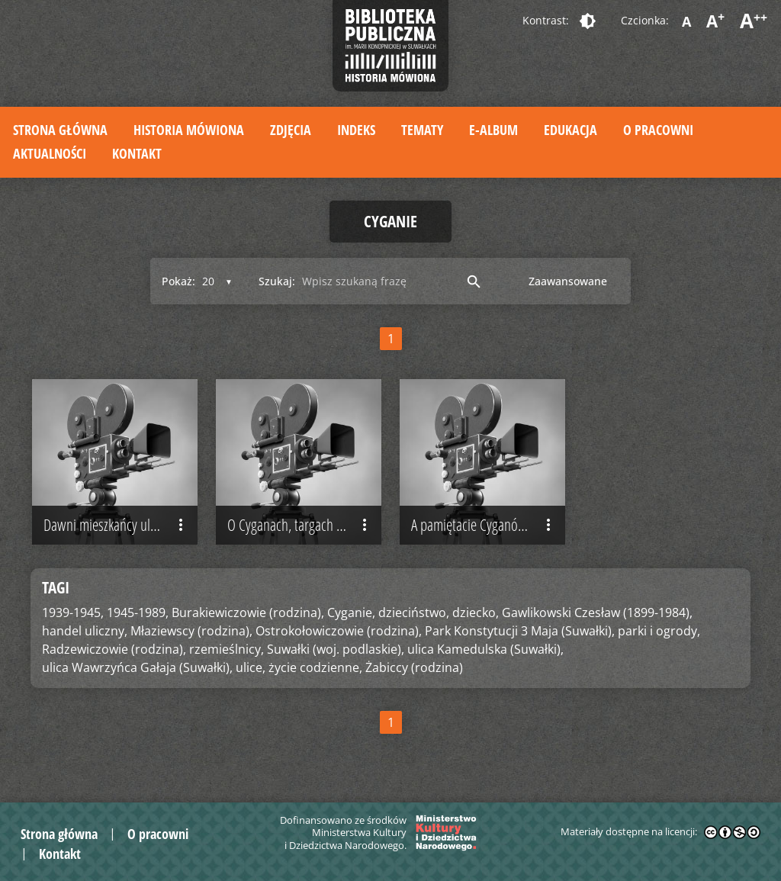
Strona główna (60, 130)
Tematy (422, 130)
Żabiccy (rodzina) (414, 667)
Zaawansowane (568, 281)
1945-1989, (138, 612)
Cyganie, (351, 612)
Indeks (356, 130)
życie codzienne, (315, 667)
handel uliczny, (84, 630)
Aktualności (49, 153)
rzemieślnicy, (226, 649)
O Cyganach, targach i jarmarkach (304, 524)
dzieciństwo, (413, 612)
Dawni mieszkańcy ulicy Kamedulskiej (120, 524)
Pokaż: (178, 281)
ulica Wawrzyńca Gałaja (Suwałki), (137, 667)
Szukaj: (277, 281)
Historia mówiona (188, 130)
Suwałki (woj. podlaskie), (335, 649)
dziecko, (475, 612)
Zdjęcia (290, 130)
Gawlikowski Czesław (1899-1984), (597, 612)
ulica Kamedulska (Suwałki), (485, 649)
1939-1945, (73, 612)
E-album (493, 130)
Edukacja (570, 130)
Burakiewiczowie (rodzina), (248, 612)
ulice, (250, 667)
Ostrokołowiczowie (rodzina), (339, 630)
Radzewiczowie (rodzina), (114, 649)
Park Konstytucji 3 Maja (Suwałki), (520, 630)
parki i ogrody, (659, 630)
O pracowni (658, 130)
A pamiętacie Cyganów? (484, 524)
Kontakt (137, 153)
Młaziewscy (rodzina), (191, 630)
